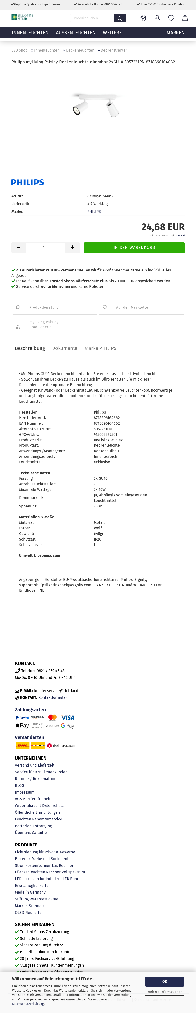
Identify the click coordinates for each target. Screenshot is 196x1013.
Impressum (24, 792)
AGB (18, 799)
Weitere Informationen (164, 992)
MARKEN (176, 35)
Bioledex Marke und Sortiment (41, 858)
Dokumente (64, 348)
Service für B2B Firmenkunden (41, 772)
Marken (21, 905)
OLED (19, 912)
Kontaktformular (52, 697)
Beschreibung (30, 348)
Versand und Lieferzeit (34, 765)
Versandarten (29, 737)
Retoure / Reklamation (35, 779)
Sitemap (36, 905)
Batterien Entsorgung (33, 826)
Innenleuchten (30, 35)
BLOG (19, 785)
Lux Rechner (62, 865)
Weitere (112, 35)
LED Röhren (73, 878)
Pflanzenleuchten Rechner (38, 872)
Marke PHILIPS (100, 348)
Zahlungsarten (30, 710)
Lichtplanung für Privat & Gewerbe (45, 852)
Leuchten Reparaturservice (38, 819)
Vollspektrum (73, 872)
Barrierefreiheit (37, 799)
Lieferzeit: (20, 203)
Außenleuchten (76, 35)
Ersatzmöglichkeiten (33, 885)
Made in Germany (30, 892)
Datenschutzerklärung (28, 1004)
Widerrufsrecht (28, 805)
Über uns (23, 832)
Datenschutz (53, 805)
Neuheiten (34, 912)
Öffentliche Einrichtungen (37, 812)
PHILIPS (94, 211)
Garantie (39, 832)
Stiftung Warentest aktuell (38, 899)
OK (164, 981)
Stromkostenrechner (33, 865)
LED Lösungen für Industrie (38, 878)
